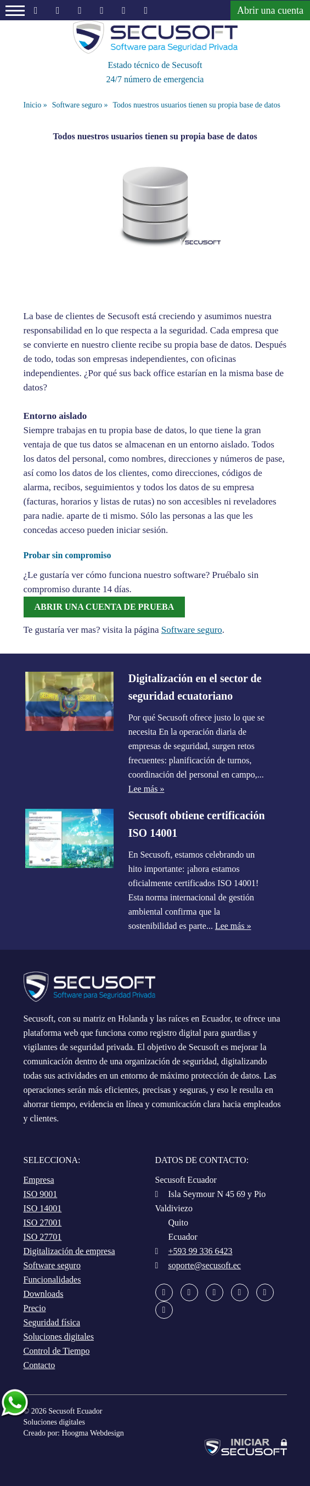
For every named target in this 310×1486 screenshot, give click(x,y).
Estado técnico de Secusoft (155, 65)
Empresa (39, 1179)
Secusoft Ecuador (75, 1411)
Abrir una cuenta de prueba (104, 606)
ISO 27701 (43, 1236)
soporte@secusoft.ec (204, 1265)
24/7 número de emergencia (155, 79)
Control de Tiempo (57, 1350)
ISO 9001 (41, 1194)
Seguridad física (52, 1322)
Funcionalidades (52, 1279)
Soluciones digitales (59, 1336)
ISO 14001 (43, 1208)
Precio (35, 1308)
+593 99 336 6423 (200, 1251)
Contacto (39, 1365)
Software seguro (191, 630)
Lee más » (146, 788)
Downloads (44, 1293)
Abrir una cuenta (270, 10)
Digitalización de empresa (69, 1251)
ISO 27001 (43, 1222)
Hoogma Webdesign (92, 1433)
